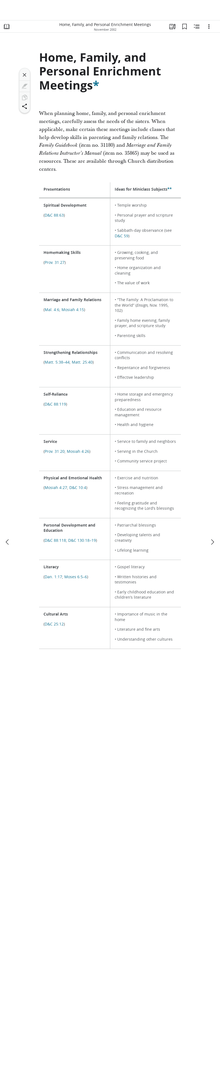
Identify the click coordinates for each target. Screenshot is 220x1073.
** (169, 189)
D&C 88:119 (55, 404)
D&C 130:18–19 (82, 540)
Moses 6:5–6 (75, 577)
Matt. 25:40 (82, 362)
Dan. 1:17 (53, 577)
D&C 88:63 (54, 215)
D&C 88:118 (55, 540)
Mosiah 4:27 (56, 487)
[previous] (7, 542)
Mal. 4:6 (52, 309)
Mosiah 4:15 (73, 309)
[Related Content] (196, 26)
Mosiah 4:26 (78, 451)
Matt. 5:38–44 (57, 362)
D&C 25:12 (54, 624)
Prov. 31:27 (55, 262)
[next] (212, 542)
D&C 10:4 (77, 487)
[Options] (208, 26)
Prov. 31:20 (55, 451)
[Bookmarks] (184, 26)
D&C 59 (121, 236)
